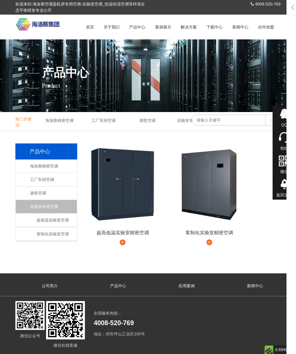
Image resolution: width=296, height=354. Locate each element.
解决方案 (189, 27)
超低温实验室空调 (49, 220)
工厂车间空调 (103, 120)
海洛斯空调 (45, 342)
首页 (90, 27)
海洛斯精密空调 (59, 120)
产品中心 (137, 27)
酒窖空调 (147, 120)
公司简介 (50, 266)
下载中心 (214, 27)
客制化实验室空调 (49, 234)
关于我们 (112, 27)
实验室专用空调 (191, 120)
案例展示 (163, 27)
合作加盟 (266, 27)
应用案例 (187, 266)
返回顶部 (284, 195)
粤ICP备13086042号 (49, 348)
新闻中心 (240, 27)
